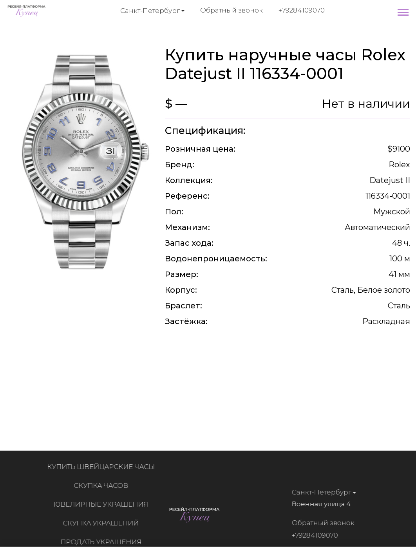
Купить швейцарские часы (103, 467)
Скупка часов (103, 485)
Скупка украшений (103, 523)
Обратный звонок (231, 10)
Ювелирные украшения (103, 504)
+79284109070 (302, 10)
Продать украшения (103, 542)
